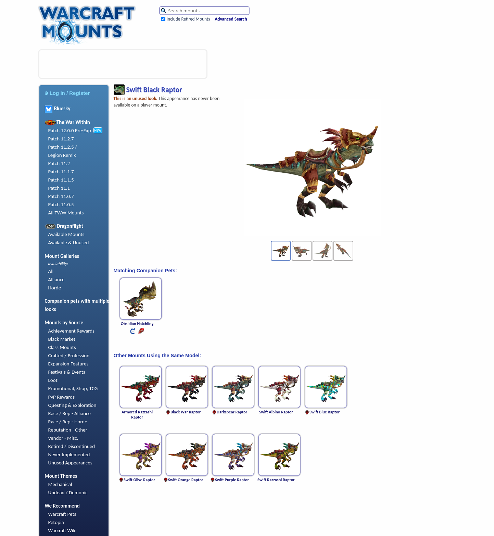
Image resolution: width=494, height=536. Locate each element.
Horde (54, 288)
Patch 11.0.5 (61, 204)
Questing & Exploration (72, 405)
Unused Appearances (70, 463)
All (51, 271)
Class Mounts (62, 347)
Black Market (62, 339)
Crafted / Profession (69, 355)
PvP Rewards (61, 397)
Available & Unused (68, 242)
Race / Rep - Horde (67, 422)
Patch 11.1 (59, 188)
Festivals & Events (66, 372)
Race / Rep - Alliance (69, 413)
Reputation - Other (67, 430)
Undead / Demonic (68, 492)
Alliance (56, 279)
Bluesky (58, 108)
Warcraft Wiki (62, 530)
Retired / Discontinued (71, 446)
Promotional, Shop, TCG (73, 388)
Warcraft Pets (62, 514)
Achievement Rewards (71, 331)
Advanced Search (231, 19)
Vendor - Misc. (63, 438)
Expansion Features (68, 364)
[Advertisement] (123, 64)
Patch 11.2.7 (61, 139)
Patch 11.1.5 (61, 180)
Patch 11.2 (59, 163)
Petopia (56, 522)
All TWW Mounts (66, 213)
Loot (53, 380)
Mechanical (60, 484)
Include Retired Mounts (188, 19)
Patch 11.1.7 (61, 172)
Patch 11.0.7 (61, 196)
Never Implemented (69, 454)
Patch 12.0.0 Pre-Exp (69, 130)
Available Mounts (66, 234)
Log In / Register (67, 93)
